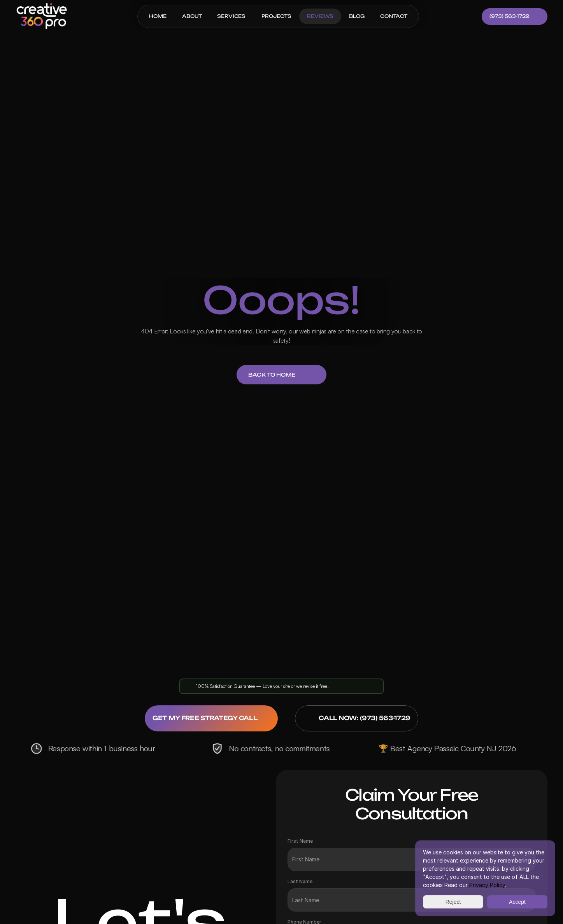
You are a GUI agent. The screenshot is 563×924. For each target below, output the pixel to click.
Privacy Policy (487, 885)
